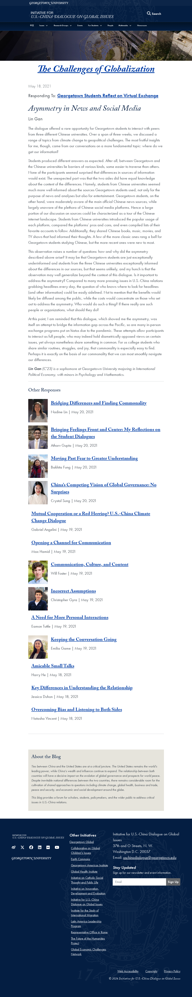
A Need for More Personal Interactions (69, 618)
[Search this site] (154, 14)
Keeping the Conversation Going (84, 640)
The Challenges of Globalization (96, 70)
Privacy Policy (172, 971)
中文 (32, 25)
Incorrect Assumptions (73, 592)
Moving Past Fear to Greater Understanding (94, 459)
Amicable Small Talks (52, 667)
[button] (43, 25)
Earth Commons (80, 859)
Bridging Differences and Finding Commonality (99, 404)
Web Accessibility (127, 971)
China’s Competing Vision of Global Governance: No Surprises (104, 489)
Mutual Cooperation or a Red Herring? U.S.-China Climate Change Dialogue (90, 517)
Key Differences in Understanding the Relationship (82, 688)
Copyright (151, 971)
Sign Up (173, 882)
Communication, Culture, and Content (89, 565)
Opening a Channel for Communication (71, 543)
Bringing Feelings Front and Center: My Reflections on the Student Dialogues (105, 433)
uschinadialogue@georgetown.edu (149, 857)
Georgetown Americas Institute (89, 865)
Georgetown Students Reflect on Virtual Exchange (107, 95)
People (110, 25)
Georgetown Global (81, 842)
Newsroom (142, 25)
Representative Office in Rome (89, 932)
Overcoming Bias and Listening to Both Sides (76, 710)
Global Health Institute (84, 871)
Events (80, 25)
